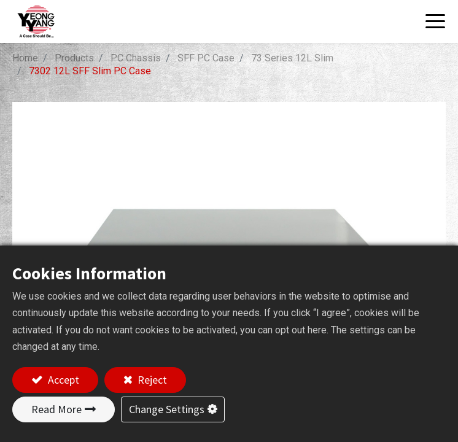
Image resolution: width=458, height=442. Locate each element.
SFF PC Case (206, 58)
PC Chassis (136, 58)
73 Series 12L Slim (292, 58)
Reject (151, 380)
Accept (62, 380)
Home (25, 58)
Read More (56, 409)
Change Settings (166, 409)
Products (74, 58)
